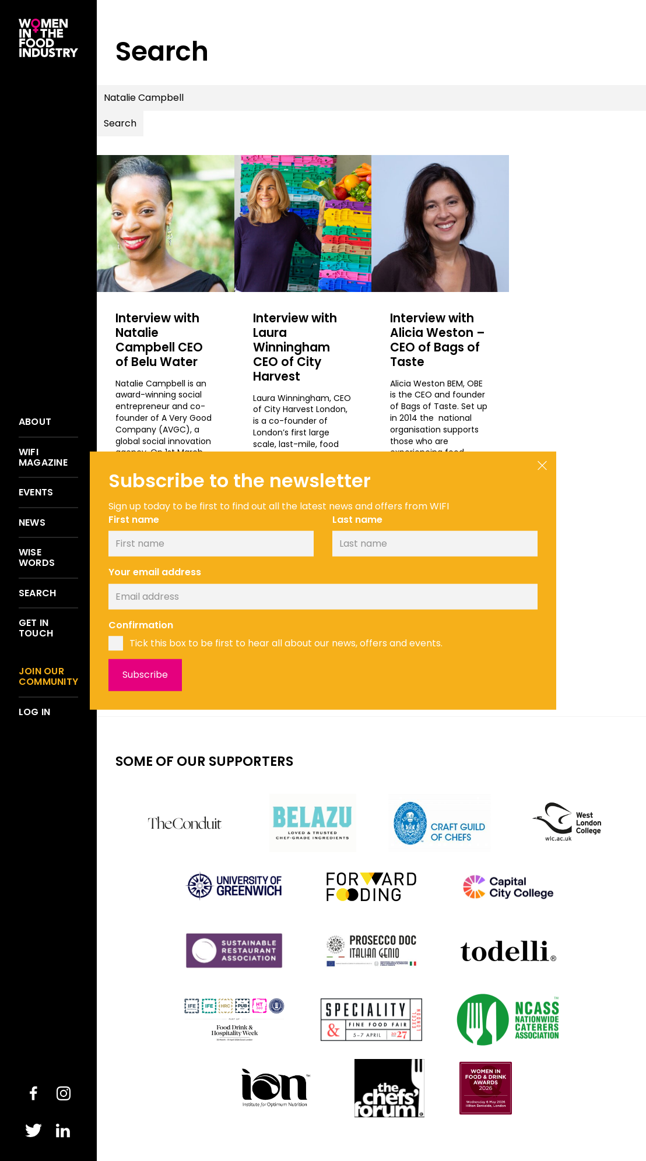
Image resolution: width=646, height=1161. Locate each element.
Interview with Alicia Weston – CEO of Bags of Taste (437, 339)
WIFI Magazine (43, 457)
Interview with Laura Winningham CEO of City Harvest (300, 346)
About (35, 422)
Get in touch (36, 628)
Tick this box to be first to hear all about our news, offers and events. (286, 642)
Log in (34, 712)
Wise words (37, 557)
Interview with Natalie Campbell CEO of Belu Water (165, 339)
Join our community (48, 676)
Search (37, 593)
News (32, 523)
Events (36, 492)
